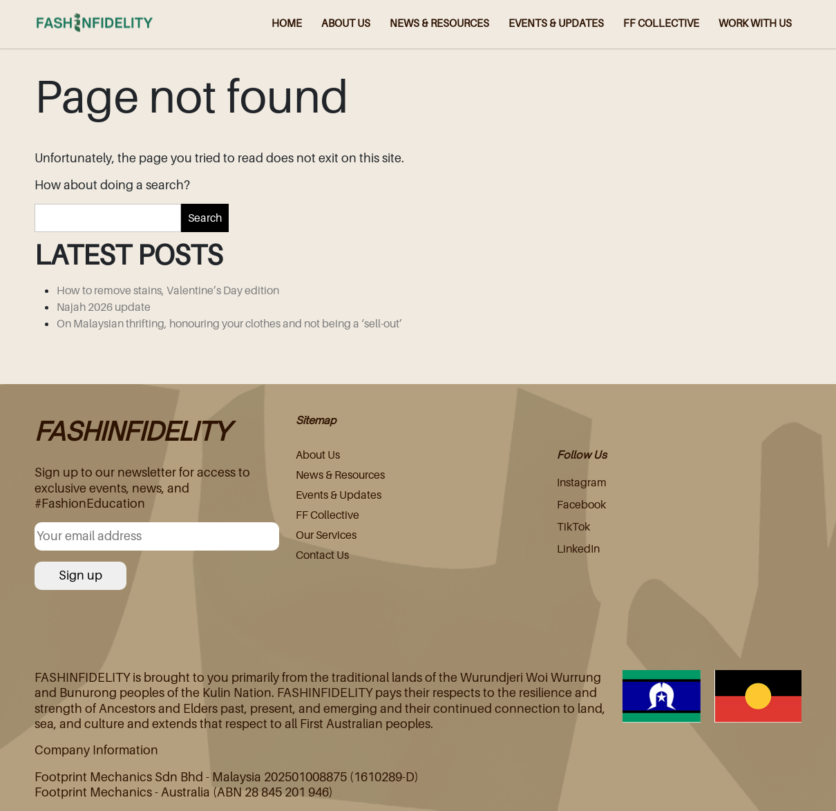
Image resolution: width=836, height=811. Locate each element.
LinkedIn (578, 548)
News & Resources (340, 474)
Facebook (581, 504)
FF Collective (327, 515)
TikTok (573, 526)
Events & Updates (338, 495)
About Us (318, 454)
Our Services (326, 535)
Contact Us (322, 555)
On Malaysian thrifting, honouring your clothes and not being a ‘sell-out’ (229, 323)
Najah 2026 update (104, 307)
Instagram (582, 482)
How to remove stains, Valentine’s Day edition (168, 290)
